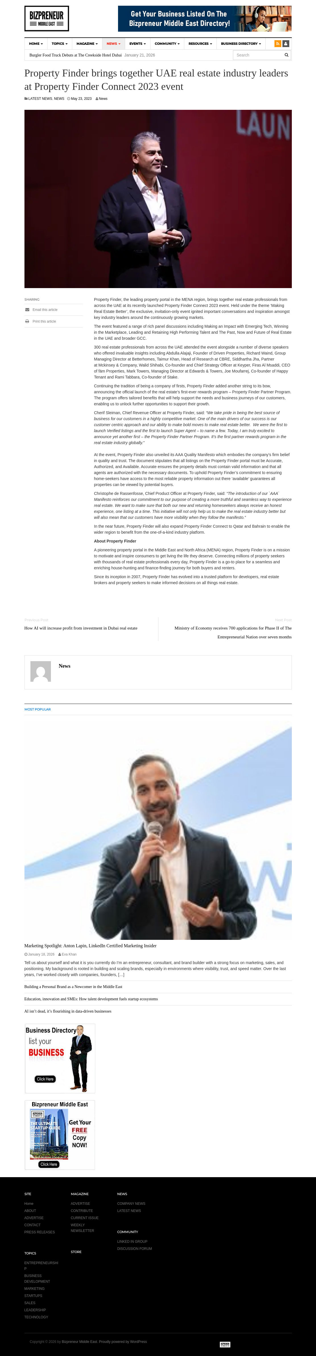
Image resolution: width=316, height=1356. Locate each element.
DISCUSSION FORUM (134, 1249)
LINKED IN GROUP (132, 1242)
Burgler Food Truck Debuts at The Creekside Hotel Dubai (76, 55)
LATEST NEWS (40, 99)
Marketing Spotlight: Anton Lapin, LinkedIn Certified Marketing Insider (90, 945)
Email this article (41, 310)
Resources (200, 44)
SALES (30, 1303)
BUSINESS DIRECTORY (241, 44)
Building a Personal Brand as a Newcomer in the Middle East (73, 987)
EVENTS (137, 44)
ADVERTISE (34, 1218)
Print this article (40, 321)
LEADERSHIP (35, 1310)
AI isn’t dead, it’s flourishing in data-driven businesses (67, 1011)
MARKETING (34, 1289)
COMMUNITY (167, 44)
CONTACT (32, 1225)
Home (29, 1204)
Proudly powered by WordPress (123, 1342)
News (103, 99)
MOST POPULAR (37, 709)
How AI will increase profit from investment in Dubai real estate (80, 628)
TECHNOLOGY (36, 1317)
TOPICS (60, 44)
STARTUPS (33, 1296)
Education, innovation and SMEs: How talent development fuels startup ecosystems (91, 999)
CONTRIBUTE (82, 1211)
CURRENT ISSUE (85, 1218)
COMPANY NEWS (131, 1204)
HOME (36, 44)
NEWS (114, 44)
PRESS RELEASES (39, 1232)
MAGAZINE (87, 44)
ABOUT (30, 1211)
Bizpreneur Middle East (79, 1342)
